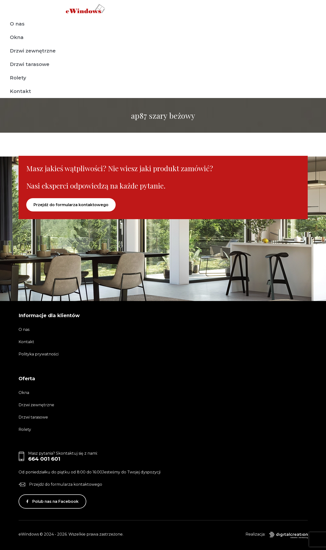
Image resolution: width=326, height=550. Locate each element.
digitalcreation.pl (288, 535)
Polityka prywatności (39, 354)
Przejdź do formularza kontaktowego (70, 205)
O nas (17, 24)
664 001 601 (44, 459)
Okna (17, 37)
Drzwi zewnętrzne (33, 51)
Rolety (18, 78)
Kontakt (20, 91)
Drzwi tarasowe (29, 64)
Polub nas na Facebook (55, 501)
